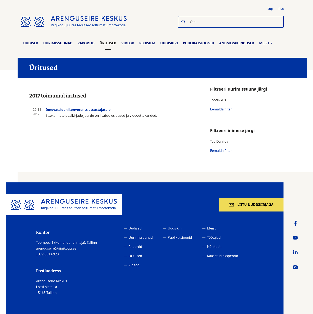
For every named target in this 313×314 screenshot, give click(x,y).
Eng (270, 9)
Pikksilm (147, 43)
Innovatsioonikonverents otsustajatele (78, 109)
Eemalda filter (221, 109)
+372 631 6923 (47, 254)
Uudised (30, 43)
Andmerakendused (236, 43)
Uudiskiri (169, 43)
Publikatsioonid (198, 43)
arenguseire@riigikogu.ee (56, 248)
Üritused (108, 43)
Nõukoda (214, 246)
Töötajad (214, 237)
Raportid (86, 43)
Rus (281, 9)
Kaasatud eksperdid (222, 256)
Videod (127, 43)
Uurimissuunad (58, 43)
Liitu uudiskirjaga (255, 204)
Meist (265, 43)
